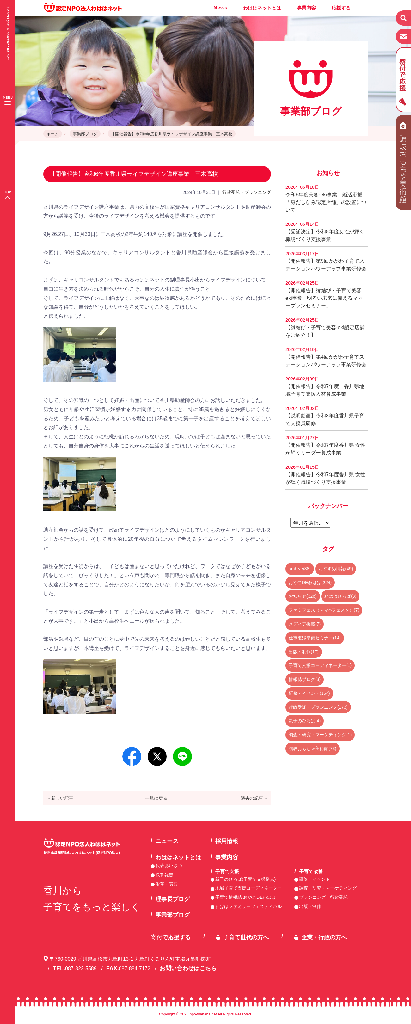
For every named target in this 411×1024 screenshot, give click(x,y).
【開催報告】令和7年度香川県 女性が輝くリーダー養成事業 (325, 445)
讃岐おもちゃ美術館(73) (312, 748)
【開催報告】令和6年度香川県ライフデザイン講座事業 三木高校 (171, 134)
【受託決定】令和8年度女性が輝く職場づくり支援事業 (324, 232)
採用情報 (226, 841)
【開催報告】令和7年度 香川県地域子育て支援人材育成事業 (324, 386)
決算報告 (164, 874)
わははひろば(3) (340, 596)
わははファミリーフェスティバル (248, 906)
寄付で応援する (171, 937)
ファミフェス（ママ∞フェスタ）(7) (324, 610)
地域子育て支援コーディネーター (248, 888)
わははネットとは (262, 7)
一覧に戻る (156, 798)
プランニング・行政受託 (323, 897)
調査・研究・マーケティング (328, 888)
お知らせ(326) (303, 596)
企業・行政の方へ (324, 937)
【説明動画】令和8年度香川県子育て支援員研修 (324, 416)
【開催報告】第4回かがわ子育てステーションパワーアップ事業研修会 (325, 357)
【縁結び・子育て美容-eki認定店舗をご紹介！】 (325, 328)
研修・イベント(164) (309, 693)
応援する (341, 7)
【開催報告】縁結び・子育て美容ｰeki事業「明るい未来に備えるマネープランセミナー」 (324, 294)
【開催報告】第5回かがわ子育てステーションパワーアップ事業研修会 (325, 261)
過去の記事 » (254, 798)
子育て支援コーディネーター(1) (320, 665)
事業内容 (306, 7)
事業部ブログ (85, 134)
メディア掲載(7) (305, 623)
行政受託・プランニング (246, 192)
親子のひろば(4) (305, 720)
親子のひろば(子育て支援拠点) (245, 879)
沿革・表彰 (167, 883)
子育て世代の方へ (246, 937)
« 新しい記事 (61, 798)
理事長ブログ (173, 899)
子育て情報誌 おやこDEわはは (245, 897)
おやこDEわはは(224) (310, 582)
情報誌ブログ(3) (305, 679)
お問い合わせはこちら (188, 968)
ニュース (167, 841)
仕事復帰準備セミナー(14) (315, 637)
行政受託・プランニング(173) (318, 707)
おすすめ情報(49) (335, 568)
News (220, 8)
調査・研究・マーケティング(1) (320, 734)
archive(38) (300, 568)
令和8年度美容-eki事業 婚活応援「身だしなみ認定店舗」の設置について (325, 199)
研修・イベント (314, 879)
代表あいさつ (169, 865)
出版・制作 (310, 906)
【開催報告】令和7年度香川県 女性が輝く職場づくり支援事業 (325, 475)
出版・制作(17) (304, 651)
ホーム (52, 134)
